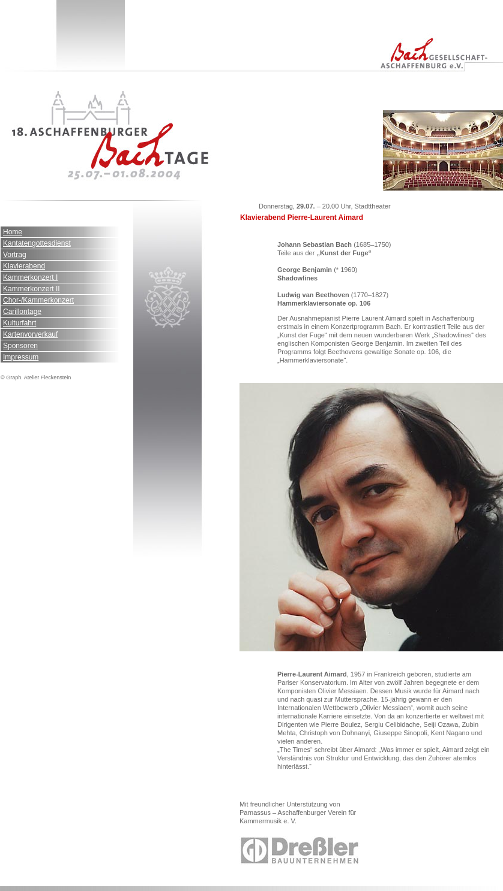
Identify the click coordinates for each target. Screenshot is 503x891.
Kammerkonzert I (30, 277)
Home (12, 232)
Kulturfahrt (19, 323)
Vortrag (14, 254)
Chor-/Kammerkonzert (38, 300)
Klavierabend (24, 266)
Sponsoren (20, 346)
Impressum (20, 357)
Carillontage (22, 311)
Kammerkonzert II (31, 289)
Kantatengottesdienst (37, 243)
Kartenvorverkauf (30, 334)
